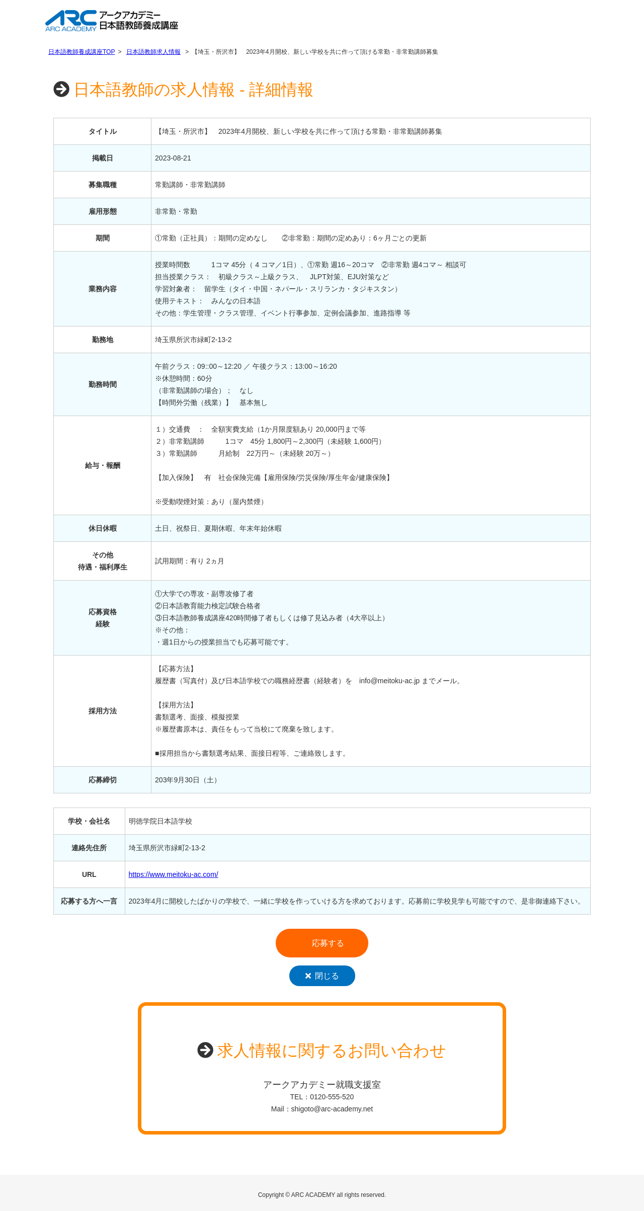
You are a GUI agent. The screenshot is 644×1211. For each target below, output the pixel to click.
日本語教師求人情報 (153, 51)
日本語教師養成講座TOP (81, 51)
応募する (328, 943)
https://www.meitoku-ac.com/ (173, 874)
